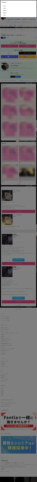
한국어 (4, 15)
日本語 (4, 5)
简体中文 (4, 10)
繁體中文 (4, 12)
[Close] (35, 2)
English (4, 8)
